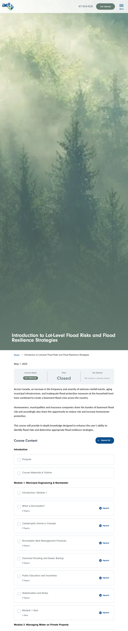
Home (16, 354)
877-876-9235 (86, 6)
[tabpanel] (64, 409)
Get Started (105, 6)
